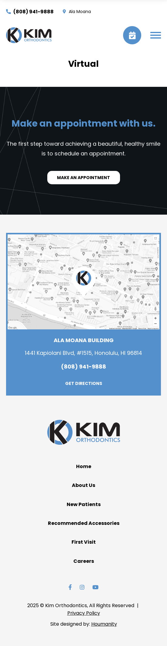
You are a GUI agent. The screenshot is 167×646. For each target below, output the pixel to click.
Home (83, 466)
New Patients (84, 504)
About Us (83, 485)
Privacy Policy (83, 613)
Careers (83, 561)
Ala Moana (77, 11)
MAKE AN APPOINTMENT (83, 178)
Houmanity (104, 623)
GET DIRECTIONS (83, 383)
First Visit (84, 542)
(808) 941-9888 (30, 11)
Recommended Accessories (83, 523)
